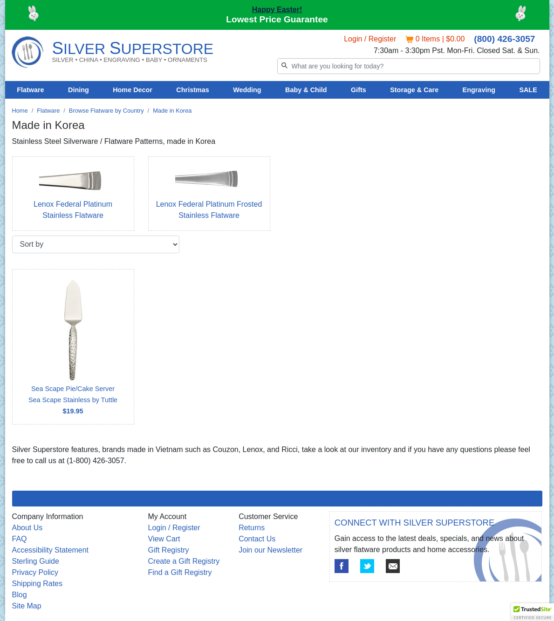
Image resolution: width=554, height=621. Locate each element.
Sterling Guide (35, 561)
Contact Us (257, 539)
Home (20, 110)
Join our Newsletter (270, 550)
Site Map (26, 606)
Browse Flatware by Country (106, 110)
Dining (78, 90)
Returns (252, 528)
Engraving (479, 90)
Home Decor (132, 90)
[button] (532, 612)
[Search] (408, 66)
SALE (528, 90)
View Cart (164, 539)
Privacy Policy (35, 572)
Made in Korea (172, 110)
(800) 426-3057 (504, 39)
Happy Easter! (277, 10)
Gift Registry (168, 550)
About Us (27, 528)
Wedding (247, 90)
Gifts (358, 90)
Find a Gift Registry (180, 572)
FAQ (19, 539)
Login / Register (370, 39)
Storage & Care (414, 90)
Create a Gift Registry (184, 561)
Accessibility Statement (50, 550)
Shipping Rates (37, 583)
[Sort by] (95, 244)
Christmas (192, 90)
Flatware (30, 90)
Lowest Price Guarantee (277, 19)
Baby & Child (306, 90)
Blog (19, 595)
